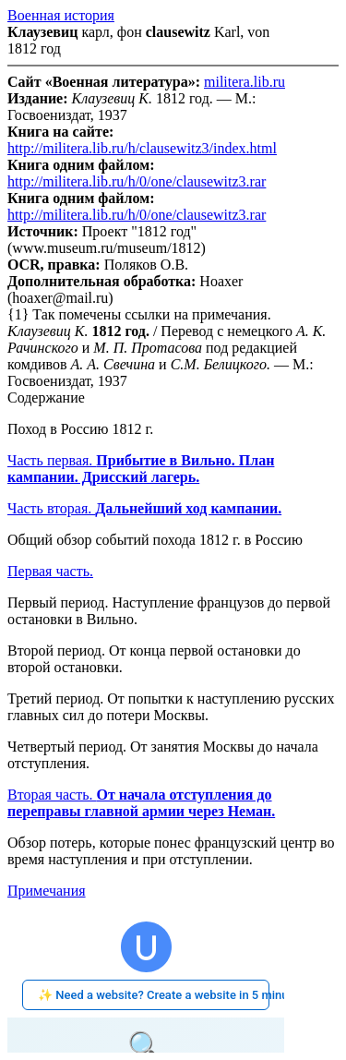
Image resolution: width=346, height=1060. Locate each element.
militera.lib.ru (244, 82)
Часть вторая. (144, 508)
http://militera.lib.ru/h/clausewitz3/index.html (142, 148)
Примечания (46, 890)
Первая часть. (50, 571)
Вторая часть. (141, 803)
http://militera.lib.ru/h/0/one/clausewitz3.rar (136, 181)
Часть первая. (140, 468)
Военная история (60, 15)
